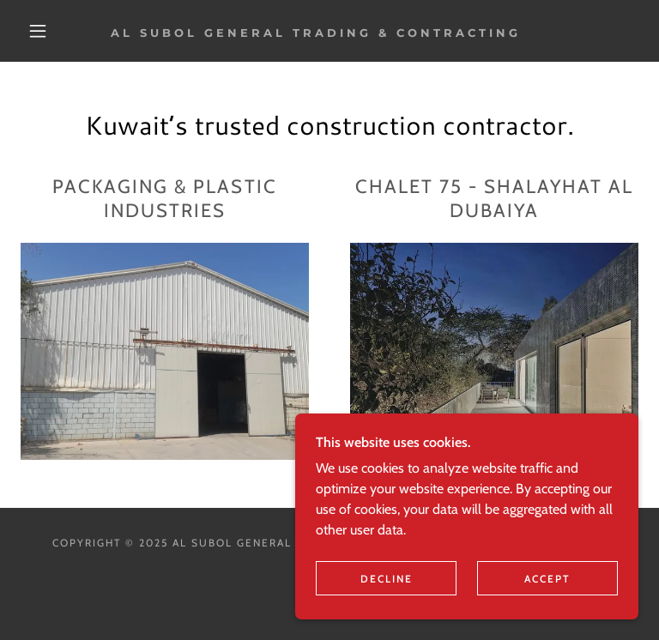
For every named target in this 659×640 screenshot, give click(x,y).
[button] (38, 31)
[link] (315, 32)
